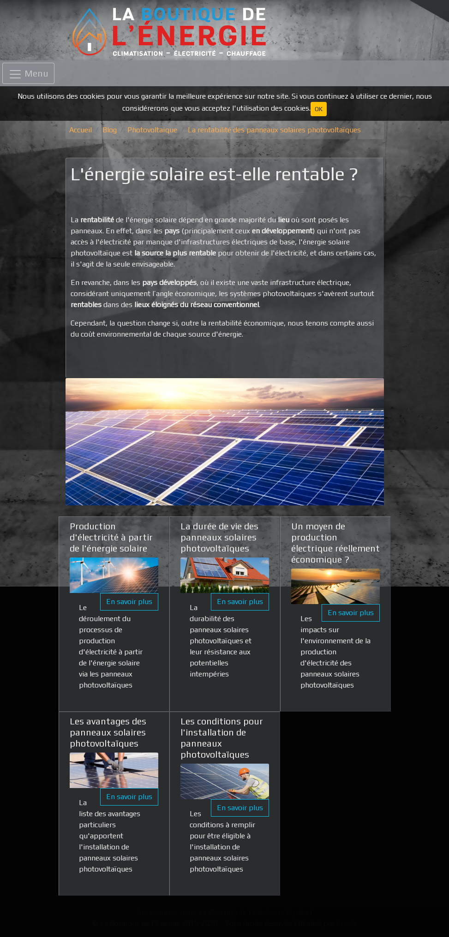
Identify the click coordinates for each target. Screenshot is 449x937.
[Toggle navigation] (28, 73)
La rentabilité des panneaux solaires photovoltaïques (274, 129)
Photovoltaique (152, 129)
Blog (109, 129)
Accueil (80, 129)
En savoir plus (129, 601)
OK (319, 109)
